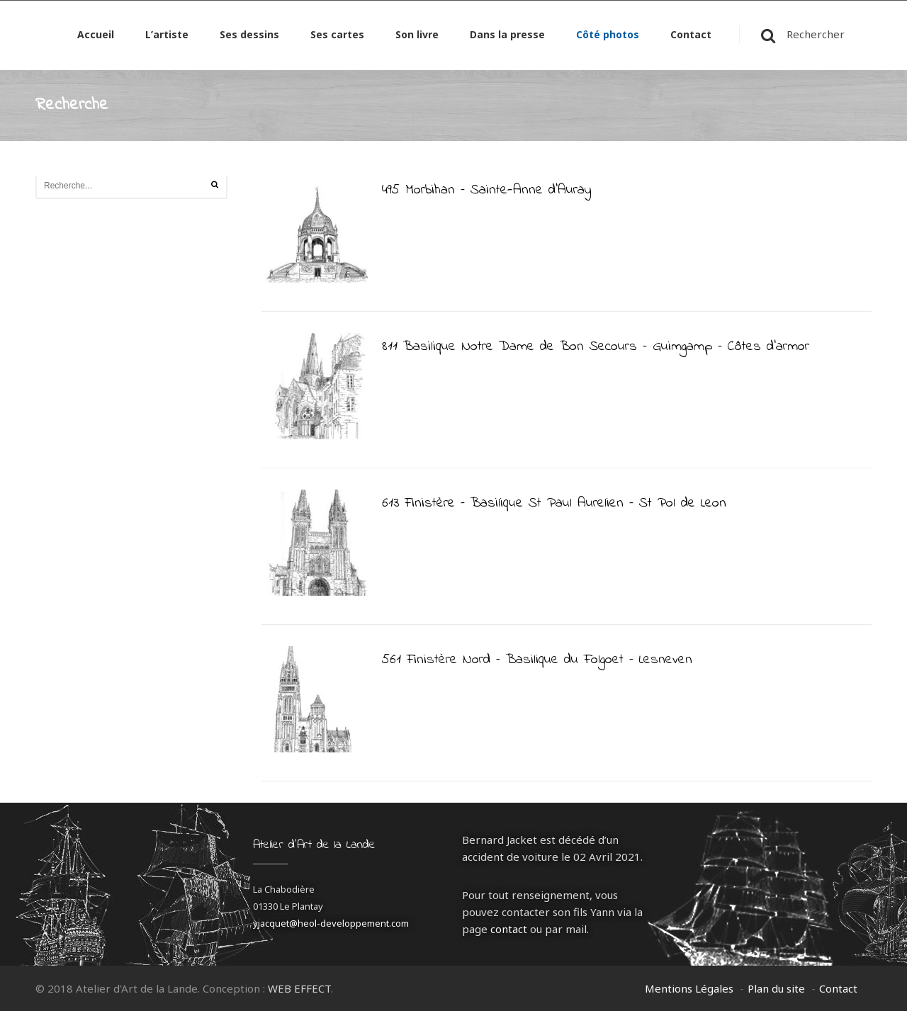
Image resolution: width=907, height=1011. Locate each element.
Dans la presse (507, 37)
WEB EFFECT (299, 988)
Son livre (417, 37)
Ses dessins (249, 37)
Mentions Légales (689, 988)
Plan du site (776, 988)
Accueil (95, 37)
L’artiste (166, 37)
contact (508, 929)
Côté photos (607, 37)
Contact (690, 37)
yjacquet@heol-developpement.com (331, 923)
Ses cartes (337, 37)
